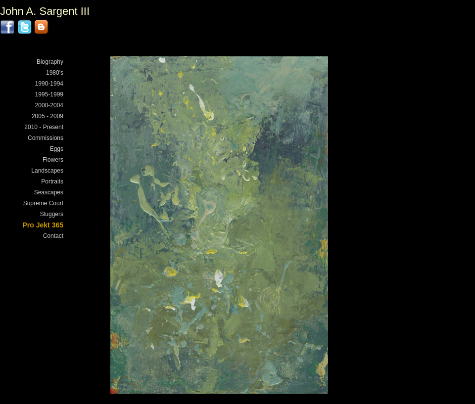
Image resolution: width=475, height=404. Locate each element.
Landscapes (47, 170)
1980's (54, 72)
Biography (50, 61)
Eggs (56, 148)
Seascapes (48, 192)
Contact (53, 235)
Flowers (53, 159)
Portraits (52, 181)
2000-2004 (49, 105)
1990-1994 (49, 83)
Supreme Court (43, 203)
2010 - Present (43, 127)
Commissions (45, 138)
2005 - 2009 (47, 116)
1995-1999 (49, 94)
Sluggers (51, 214)
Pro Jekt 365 (43, 225)
